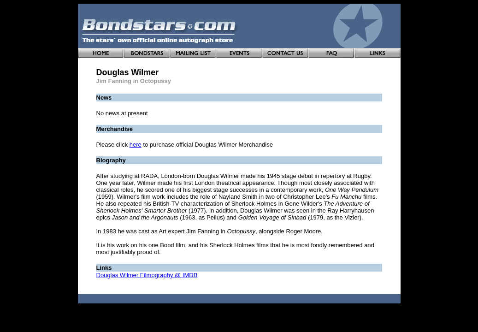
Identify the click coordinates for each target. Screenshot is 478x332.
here (136, 144)
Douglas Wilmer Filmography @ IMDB (147, 275)
